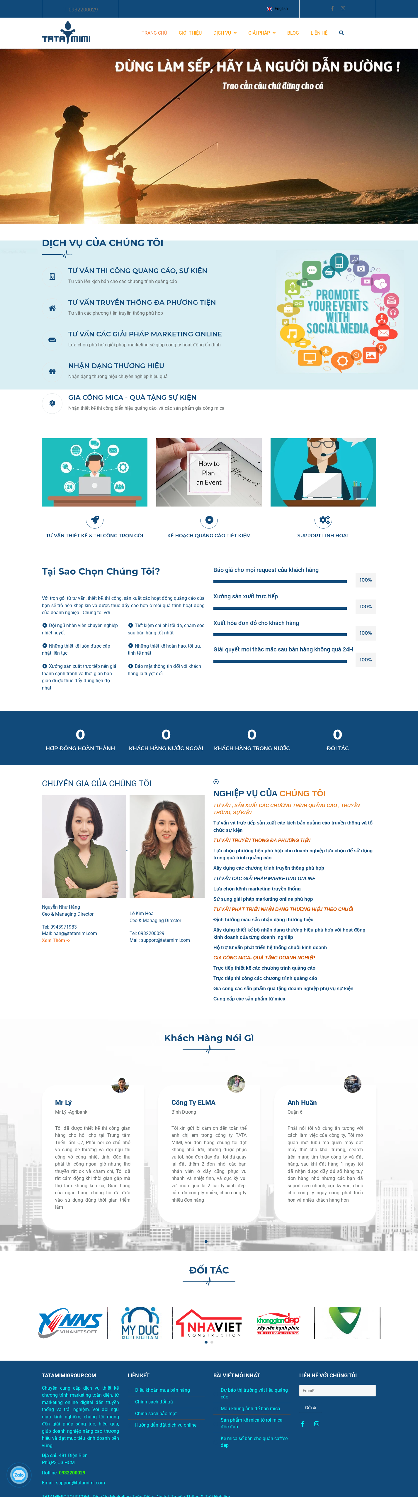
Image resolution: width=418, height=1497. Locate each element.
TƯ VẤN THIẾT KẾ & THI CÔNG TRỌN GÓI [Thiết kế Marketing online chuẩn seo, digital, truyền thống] (94, 535)
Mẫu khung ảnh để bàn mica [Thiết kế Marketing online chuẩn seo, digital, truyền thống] (246, 1408)
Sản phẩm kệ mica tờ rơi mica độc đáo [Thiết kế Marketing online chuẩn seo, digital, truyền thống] (248, 1423)
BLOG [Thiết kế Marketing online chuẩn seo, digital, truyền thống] (293, 33)
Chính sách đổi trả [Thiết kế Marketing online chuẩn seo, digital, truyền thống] (150, 1402)
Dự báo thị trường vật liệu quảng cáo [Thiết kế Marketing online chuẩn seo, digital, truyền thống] (250, 1393)
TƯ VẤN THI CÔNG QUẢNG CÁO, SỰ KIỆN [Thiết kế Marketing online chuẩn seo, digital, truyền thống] (138, 271)
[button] (278, 8)
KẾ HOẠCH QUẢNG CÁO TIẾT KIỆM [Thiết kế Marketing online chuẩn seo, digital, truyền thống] (209, 535)
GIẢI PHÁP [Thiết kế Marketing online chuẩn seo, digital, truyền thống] (262, 33)
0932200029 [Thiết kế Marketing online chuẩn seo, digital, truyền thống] (83, 9)
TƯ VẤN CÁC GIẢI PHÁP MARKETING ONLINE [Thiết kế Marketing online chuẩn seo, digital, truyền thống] (145, 334)
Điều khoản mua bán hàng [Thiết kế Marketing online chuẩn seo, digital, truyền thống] (159, 1390)
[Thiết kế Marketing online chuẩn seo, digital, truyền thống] (303, 1424)
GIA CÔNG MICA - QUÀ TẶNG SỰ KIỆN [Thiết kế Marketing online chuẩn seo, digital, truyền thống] (132, 397)
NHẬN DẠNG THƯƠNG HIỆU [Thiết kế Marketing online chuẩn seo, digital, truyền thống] (116, 366)
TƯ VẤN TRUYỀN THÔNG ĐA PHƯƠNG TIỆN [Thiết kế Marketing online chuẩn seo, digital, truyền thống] (142, 302)
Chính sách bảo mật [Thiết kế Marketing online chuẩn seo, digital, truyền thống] (152, 1413)
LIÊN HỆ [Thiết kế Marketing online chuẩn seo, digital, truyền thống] (319, 33)
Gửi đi (310, 1407)
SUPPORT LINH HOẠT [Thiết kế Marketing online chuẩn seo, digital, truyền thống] (323, 535)
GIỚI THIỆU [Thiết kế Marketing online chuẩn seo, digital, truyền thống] (190, 33)
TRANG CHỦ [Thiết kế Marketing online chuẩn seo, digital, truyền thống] (154, 33)
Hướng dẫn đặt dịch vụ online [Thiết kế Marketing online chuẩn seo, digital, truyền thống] (162, 1425)
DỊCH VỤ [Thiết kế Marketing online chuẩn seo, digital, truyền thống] (225, 33)
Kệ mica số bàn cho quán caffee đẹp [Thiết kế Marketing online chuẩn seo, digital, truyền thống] (250, 1442)
